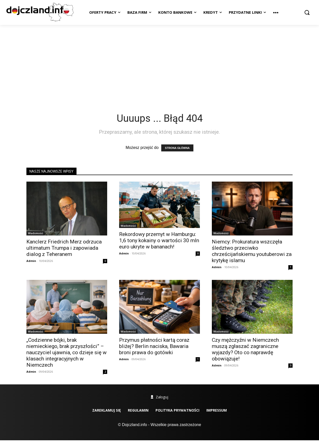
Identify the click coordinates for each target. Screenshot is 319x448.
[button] (307, 12)
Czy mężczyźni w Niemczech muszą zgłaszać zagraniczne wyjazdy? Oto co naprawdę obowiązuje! (245, 349)
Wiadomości (35, 233)
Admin (31, 261)
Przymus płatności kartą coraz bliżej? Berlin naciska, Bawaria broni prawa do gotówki (154, 346)
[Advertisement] (159, 62)
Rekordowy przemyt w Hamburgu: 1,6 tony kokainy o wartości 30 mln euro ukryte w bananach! (159, 240)
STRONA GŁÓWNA (177, 147)
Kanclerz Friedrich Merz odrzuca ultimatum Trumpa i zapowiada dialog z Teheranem (64, 248)
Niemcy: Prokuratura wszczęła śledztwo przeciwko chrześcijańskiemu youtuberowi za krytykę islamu (252, 251)
